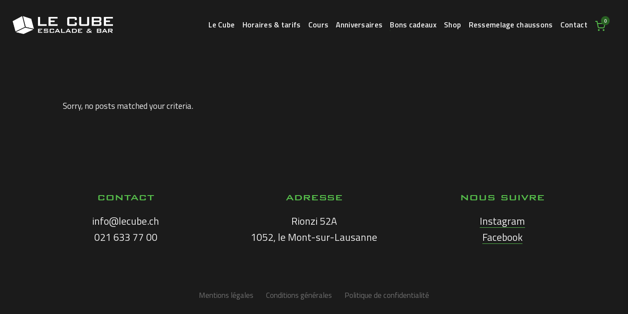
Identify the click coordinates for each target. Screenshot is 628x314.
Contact (573, 25)
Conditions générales (299, 295)
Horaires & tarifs (271, 25)
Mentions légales (226, 295)
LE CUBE (63, 25)
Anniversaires (359, 25)
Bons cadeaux (413, 25)
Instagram (502, 221)
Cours (318, 25)
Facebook (502, 237)
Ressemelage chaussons (511, 25)
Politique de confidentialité (387, 295)
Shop (452, 25)
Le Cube (221, 25)
